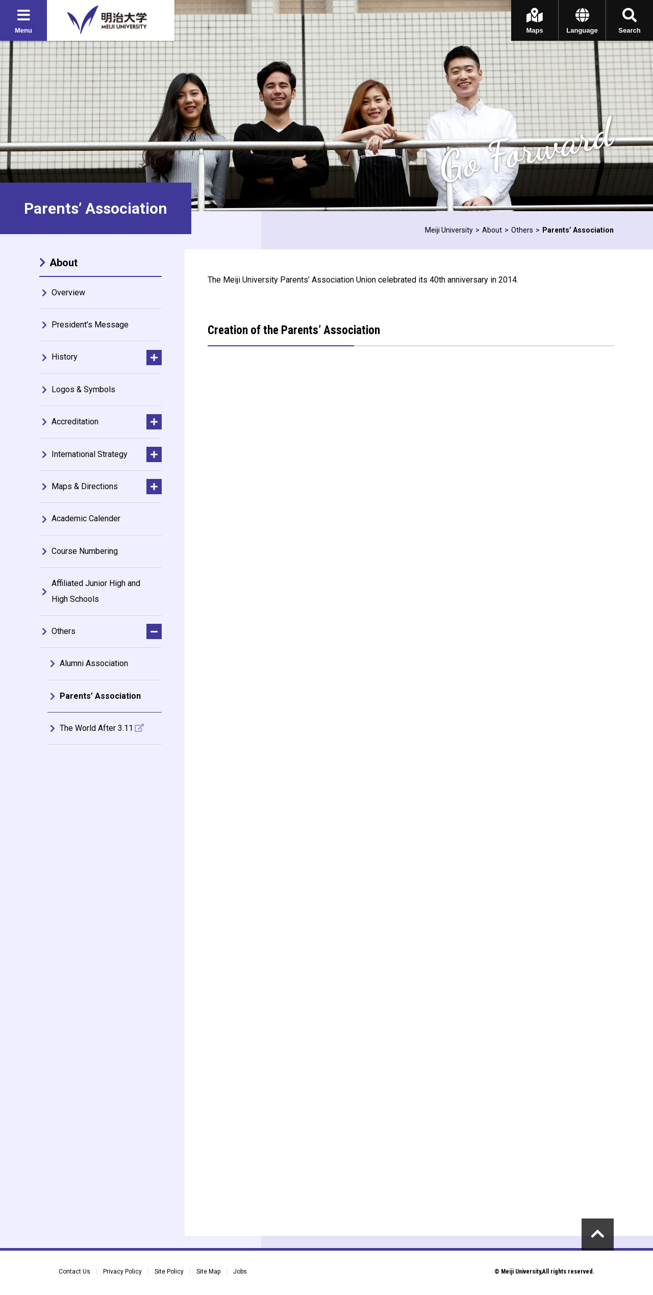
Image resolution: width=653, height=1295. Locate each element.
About (492, 230)
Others (522, 230)
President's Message (90, 324)
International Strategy (90, 454)
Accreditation (75, 421)
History (65, 357)
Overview (68, 292)
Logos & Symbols (83, 389)
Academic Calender (86, 518)
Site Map (208, 1271)
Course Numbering (85, 551)
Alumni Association (94, 663)
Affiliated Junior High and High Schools (96, 590)
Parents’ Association (100, 696)
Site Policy (169, 1271)
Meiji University (449, 230)
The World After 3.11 (96, 728)
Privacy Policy (122, 1271)
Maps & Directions (85, 486)
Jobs (240, 1271)
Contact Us (74, 1271)
